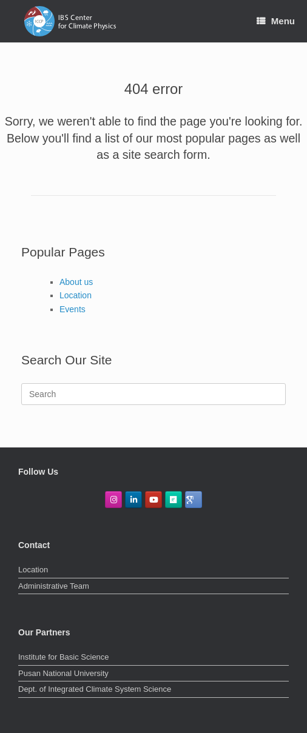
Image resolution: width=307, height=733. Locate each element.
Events (72, 309)
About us (76, 282)
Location (75, 295)
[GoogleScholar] (193, 499)
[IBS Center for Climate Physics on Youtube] (153, 499)
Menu (276, 21)
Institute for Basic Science (63, 656)
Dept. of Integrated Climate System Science (94, 689)
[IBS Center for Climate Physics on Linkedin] (133, 499)
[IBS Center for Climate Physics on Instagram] (113, 499)
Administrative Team (53, 586)
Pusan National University (63, 673)
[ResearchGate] (173, 499)
